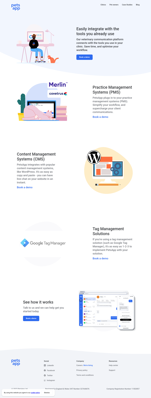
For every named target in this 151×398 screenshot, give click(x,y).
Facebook (51, 370)
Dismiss (47, 393)
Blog (138, 5)
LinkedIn (50, 365)
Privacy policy (81, 370)
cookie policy (35, 393)
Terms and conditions (85, 375)
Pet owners (114, 5)
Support (112, 370)
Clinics (103, 5)
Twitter (50, 375)
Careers (84, 365)
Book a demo (84, 57)
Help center (113, 365)
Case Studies (127, 5)
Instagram (51, 380)
